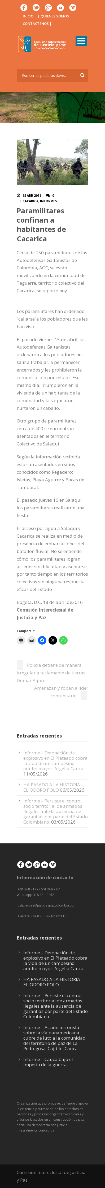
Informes (48, 201)
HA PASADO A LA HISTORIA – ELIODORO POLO (53, 787)
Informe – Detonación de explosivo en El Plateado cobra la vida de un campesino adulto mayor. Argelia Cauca (55, 761)
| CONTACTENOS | (36, 23)
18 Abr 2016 (31, 195)
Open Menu (81, 41)
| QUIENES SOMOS (53, 16)
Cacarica (30, 201)
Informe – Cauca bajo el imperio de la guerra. (48, 1062)
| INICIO (26, 16)
